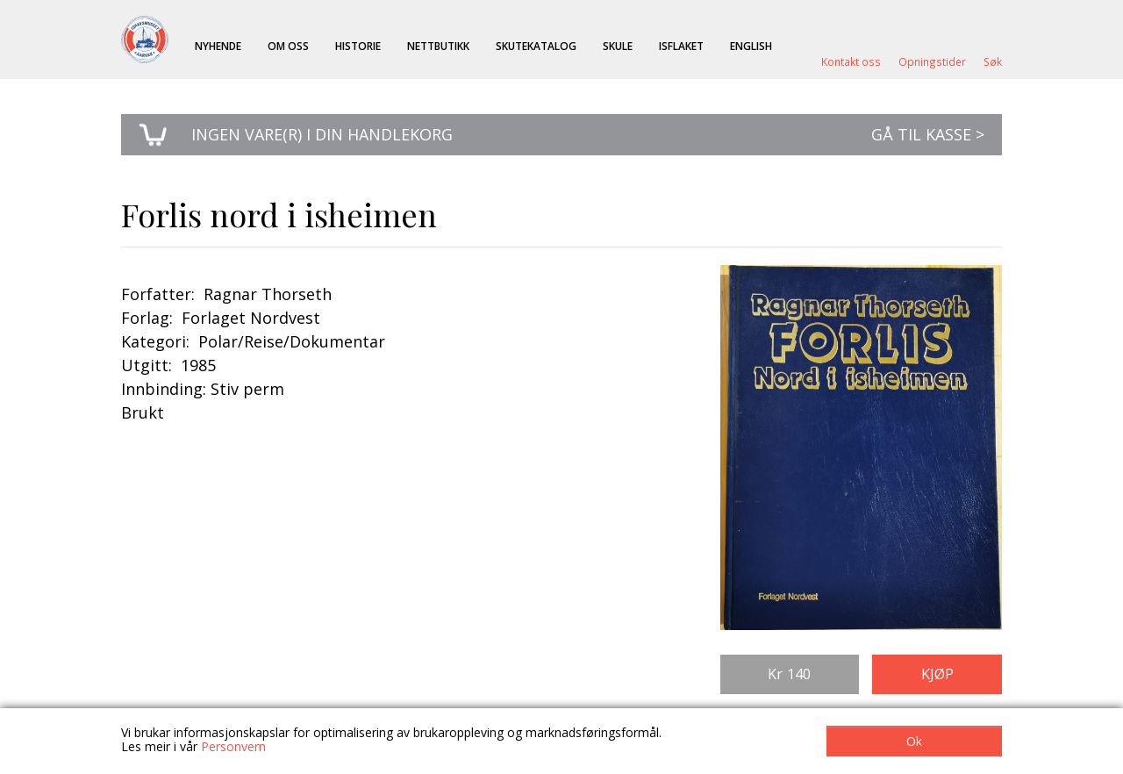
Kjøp (937, 674)
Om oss (288, 46)
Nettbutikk (438, 46)
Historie (358, 46)
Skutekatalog (536, 46)
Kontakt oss (851, 61)
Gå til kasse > (927, 134)
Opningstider (932, 61)
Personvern (233, 746)
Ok (914, 741)
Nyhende (218, 46)
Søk (993, 61)
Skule (618, 46)
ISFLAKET (681, 46)
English (751, 46)
